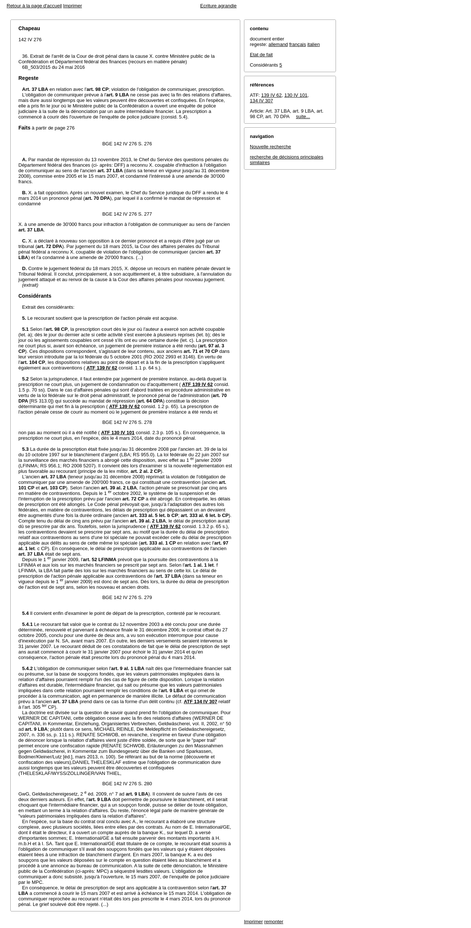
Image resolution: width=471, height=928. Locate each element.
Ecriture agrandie (218, 5)
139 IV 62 (271, 95)
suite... (303, 116)
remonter (273, 921)
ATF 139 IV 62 (101, 368)
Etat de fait (261, 54)
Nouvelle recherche (270, 146)
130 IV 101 (296, 95)
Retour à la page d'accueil (34, 5)
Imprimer (72, 5)
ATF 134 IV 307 (200, 701)
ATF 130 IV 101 (118, 432)
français (297, 44)
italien (313, 44)
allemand (278, 44)
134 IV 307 (261, 100)
